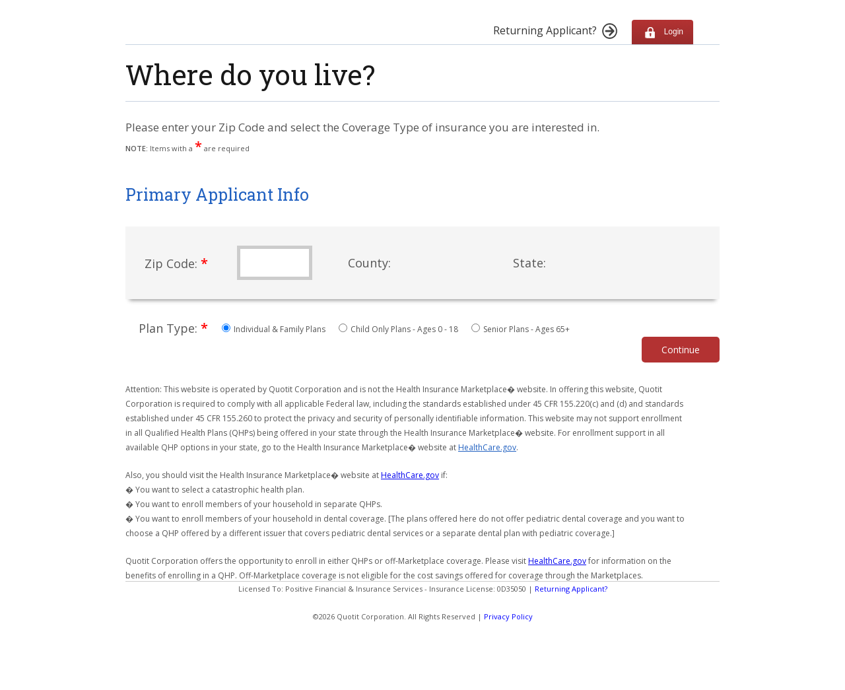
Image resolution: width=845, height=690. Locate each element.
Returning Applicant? (571, 589)
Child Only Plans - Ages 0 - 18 (399, 329)
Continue (680, 349)
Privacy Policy (508, 616)
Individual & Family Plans (274, 329)
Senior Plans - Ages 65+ (520, 329)
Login (662, 32)
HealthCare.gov (487, 447)
